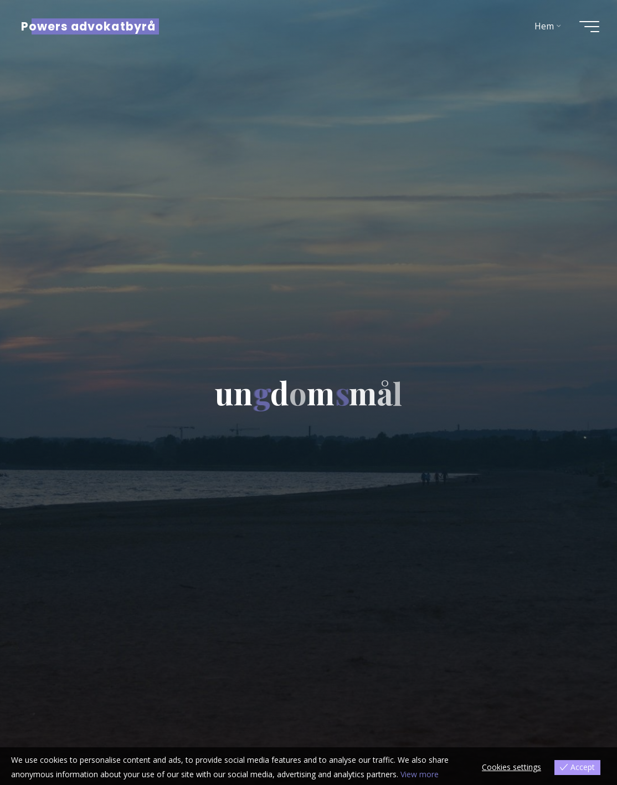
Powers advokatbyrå (88, 26)
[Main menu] (589, 26)
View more (419, 774)
